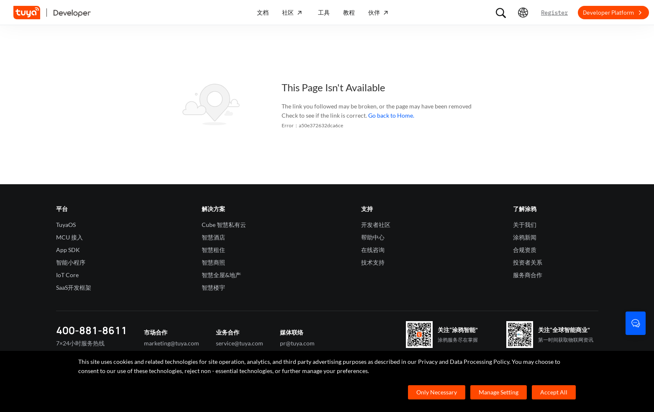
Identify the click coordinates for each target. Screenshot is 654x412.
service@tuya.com (239, 343)
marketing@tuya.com (171, 343)
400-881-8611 (91, 330)
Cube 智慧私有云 (224, 224)
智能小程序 (70, 262)
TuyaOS (66, 224)
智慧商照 (213, 262)
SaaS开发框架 (73, 287)
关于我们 (524, 224)
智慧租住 (213, 249)
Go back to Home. (391, 115)
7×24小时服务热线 (80, 343)
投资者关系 (527, 262)
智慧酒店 (213, 237)
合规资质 (524, 249)
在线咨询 (373, 249)
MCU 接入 (69, 237)
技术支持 (373, 262)
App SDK (68, 249)
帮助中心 (373, 237)
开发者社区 (375, 224)
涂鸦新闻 (524, 237)
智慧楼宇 (213, 287)
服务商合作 (527, 274)
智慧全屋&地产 (221, 274)
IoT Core (67, 274)
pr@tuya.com (297, 343)
